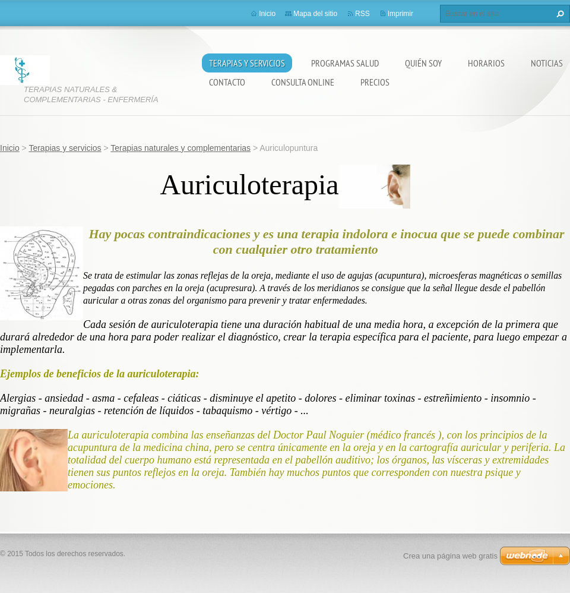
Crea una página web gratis (450, 555)
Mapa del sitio (315, 14)
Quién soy (423, 63)
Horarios (486, 63)
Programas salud (345, 63)
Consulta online (302, 82)
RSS (362, 14)
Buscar (559, 14)
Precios (375, 82)
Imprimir (400, 14)
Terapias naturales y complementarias (180, 148)
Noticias (547, 63)
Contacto (227, 82)
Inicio (267, 14)
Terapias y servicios (247, 63)
